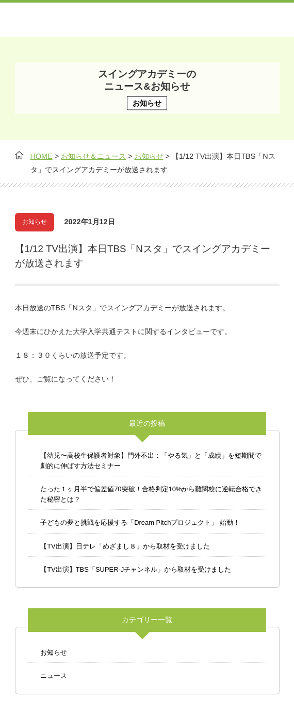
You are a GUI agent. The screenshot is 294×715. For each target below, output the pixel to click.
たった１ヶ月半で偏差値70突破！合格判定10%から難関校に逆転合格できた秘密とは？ (151, 494)
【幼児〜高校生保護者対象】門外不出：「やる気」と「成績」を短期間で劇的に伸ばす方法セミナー (151, 460)
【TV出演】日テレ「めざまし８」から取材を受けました (125, 546)
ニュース (53, 675)
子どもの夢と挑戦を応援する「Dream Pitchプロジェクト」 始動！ (140, 522)
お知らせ (53, 652)
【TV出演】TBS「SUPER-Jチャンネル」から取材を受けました (135, 569)
